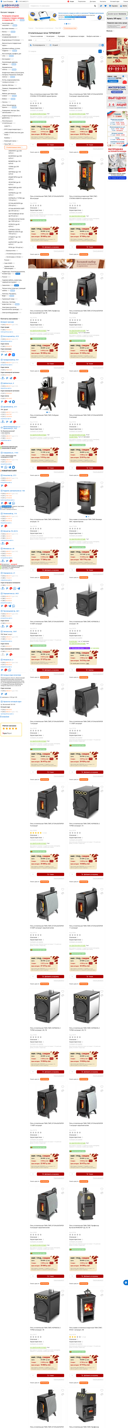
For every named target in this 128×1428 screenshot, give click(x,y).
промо (18, 274)
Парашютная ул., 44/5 (11, 593)
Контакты (103, 1)
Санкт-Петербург (7, 1)
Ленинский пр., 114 (10, 513)
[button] (46, 412)
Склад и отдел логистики (12, 675)
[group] (47, 72)
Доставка (93, 1)
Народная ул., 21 (9, 573)
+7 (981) (6, 330)
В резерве (61, 36)
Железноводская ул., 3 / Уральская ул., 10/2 (11, 427)
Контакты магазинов (10, 319)
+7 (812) (9, 324)
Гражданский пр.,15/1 (11, 360)
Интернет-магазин (7, 322)
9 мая (50, 145)
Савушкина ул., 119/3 (10, 453)
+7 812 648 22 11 (22, 1)
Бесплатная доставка (39, 122)
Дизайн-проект (117, 14)
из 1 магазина (95, 648)
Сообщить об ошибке (36, 110)
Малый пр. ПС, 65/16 (10, 531)
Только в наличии (36, 36)
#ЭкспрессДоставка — (80, 648)
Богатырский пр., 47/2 (11, 336)
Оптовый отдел (114, 1)
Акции (71, 1)
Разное (126, 1)
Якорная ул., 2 (8, 660)
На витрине (50, 36)
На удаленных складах (76, 36)
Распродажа (6, 506)
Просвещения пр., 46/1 (11, 611)
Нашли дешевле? (59, 149)
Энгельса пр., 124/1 (10, 631)
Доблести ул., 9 (8, 383)
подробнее (5, 716)
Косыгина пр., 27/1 (9, 475)
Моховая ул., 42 (8, 548)
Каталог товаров (8, 12)
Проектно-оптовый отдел (12, 701)
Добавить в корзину (50, 247)
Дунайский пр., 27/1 (10, 407)
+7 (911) (6, 351)
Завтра (89, 670)
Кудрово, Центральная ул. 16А (14, 491)
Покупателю (82, 1)
